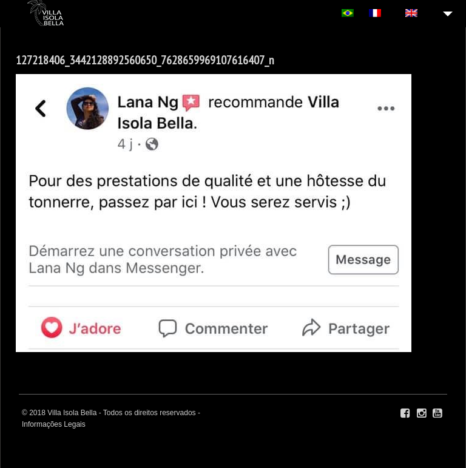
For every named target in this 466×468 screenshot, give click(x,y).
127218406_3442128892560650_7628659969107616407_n (145, 60)
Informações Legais (54, 424)
